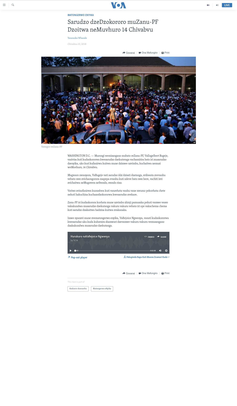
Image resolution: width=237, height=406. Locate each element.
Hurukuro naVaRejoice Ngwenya (90, 236)
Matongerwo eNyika (81, 15)
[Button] (128, 53)
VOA (75, 240)
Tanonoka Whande (77, 38)
